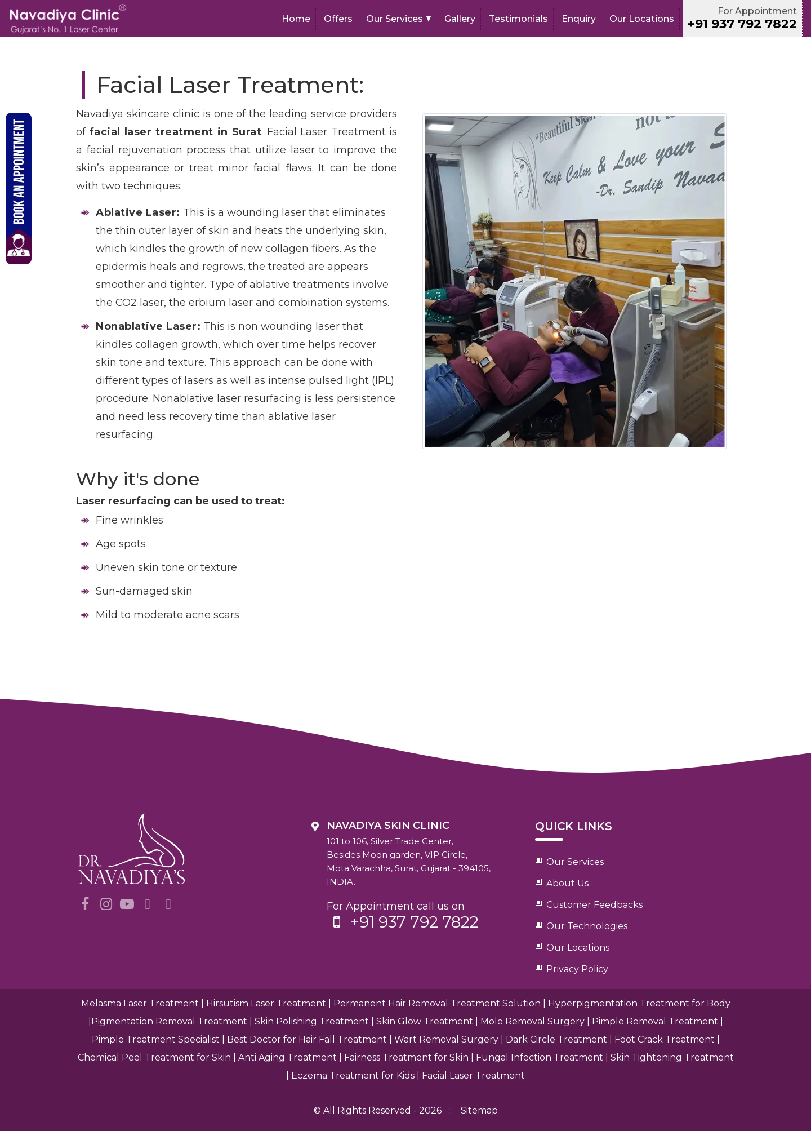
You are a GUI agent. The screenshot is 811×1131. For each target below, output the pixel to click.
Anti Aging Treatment (287, 1057)
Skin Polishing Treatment (312, 1021)
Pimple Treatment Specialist (156, 1039)
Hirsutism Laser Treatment (266, 1003)
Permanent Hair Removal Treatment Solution (437, 1003)
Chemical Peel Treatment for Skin (154, 1057)
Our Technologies (586, 926)
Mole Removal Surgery (532, 1021)
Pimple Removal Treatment (655, 1021)
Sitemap (479, 1110)
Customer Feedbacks (594, 904)
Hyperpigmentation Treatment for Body (639, 1003)
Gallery (459, 19)
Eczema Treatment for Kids (353, 1075)
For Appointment (742, 19)
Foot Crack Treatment (664, 1039)
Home (296, 19)
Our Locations (641, 19)
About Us (567, 883)
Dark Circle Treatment (556, 1039)
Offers (338, 19)
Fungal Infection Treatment (539, 1057)
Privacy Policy (577, 969)
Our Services (394, 19)
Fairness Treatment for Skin (406, 1057)
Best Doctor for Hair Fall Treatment (307, 1039)
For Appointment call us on (418, 916)
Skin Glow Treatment (424, 1021)
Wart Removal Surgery (446, 1039)
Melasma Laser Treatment (140, 1003)
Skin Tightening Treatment (672, 1057)
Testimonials (518, 19)
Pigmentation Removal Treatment (169, 1021)
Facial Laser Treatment (473, 1075)
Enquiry (579, 19)
